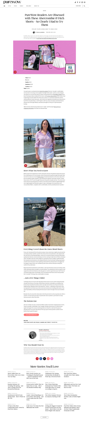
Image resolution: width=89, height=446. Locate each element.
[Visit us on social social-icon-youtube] (84, 2)
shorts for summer (44, 91)
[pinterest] (15, 72)
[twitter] (44, 358)
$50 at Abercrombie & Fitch (31, 314)
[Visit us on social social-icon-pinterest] (77, 2)
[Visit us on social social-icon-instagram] (82, 2)
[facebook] (40, 358)
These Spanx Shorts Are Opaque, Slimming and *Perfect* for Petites (40, 322)
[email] (51, 358)
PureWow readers (57, 94)
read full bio (40, 340)
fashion (44, 10)
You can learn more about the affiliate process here (46, 38)
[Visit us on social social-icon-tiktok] (75, 2)
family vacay (40, 176)
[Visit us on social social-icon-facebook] (79, 2)
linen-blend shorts (52, 96)
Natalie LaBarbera (40, 32)
